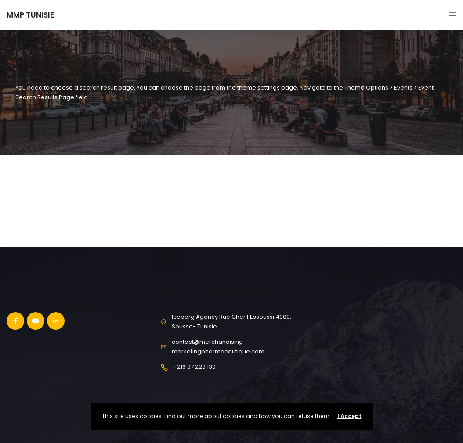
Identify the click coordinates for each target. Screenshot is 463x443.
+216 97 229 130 (194, 367)
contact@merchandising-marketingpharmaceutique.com (218, 347)
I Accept (349, 416)
